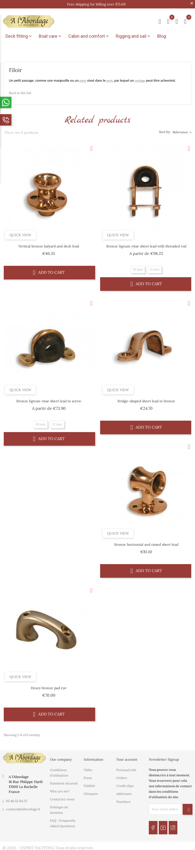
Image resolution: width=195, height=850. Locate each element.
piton (82, 79)
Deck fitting (19, 36)
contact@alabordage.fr (23, 807)
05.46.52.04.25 (16, 799)
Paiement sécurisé (64, 781)
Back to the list (20, 91)
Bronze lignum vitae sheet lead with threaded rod (146, 244)
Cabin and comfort (89, 36)
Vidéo (88, 768)
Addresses (124, 792)
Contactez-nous (62, 797)
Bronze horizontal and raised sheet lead (146, 543)
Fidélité (89, 784)
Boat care (50, 36)
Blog (161, 36)
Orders (121, 776)
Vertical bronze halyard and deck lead (48, 244)
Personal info (126, 768)
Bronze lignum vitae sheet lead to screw (48, 399)
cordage (140, 79)
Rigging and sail (133, 36)
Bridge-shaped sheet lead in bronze (146, 399)
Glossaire (91, 792)
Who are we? (59, 789)
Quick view (20, 233)
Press (88, 776)
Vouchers (123, 800)
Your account (126, 757)
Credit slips (125, 784)
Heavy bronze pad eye (49, 686)
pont (109, 79)
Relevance (180, 130)
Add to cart (49, 271)
